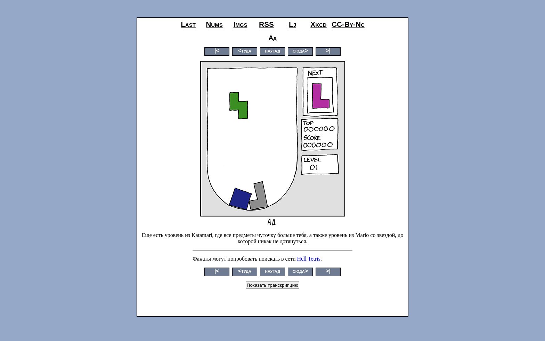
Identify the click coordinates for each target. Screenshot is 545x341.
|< (216, 51)
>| (328, 51)
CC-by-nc (348, 24)
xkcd (318, 24)
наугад (272, 51)
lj (292, 24)
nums (214, 24)
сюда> (300, 51)
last (188, 24)
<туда (244, 51)
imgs (240, 24)
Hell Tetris (308, 259)
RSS (266, 24)
